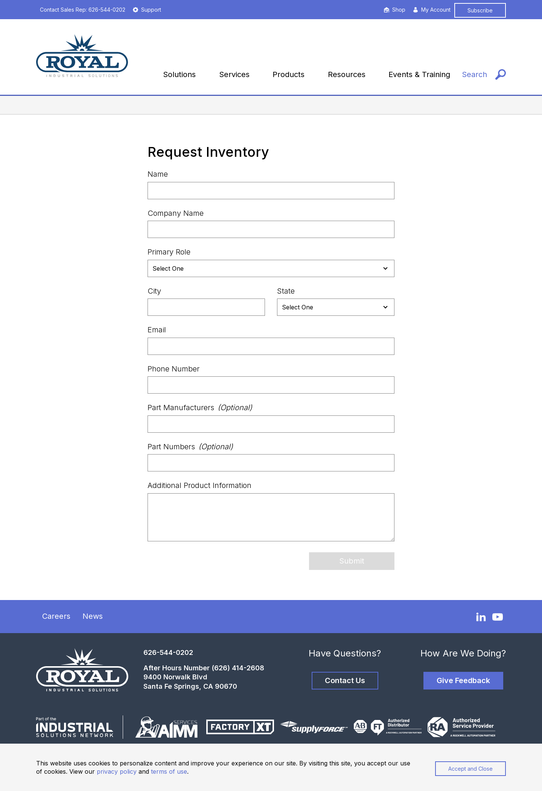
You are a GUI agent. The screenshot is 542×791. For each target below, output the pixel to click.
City (154, 290)
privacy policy (117, 771)
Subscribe (480, 10)
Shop (394, 9)
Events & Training (419, 74)
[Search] (484, 74)
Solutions (179, 74)
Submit (351, 560)
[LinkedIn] (481, 616)
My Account (432, 9)
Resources (346, 74)
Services (234, 74)
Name (158, 174)
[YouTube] (497, 617)
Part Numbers (190, 446)
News (92, 616)
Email (157, 329)
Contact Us (345, 680)
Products (288, 74)
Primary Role (169, 251)
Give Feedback (463, 680)
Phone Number (173, 368)
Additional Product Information (199, 485)
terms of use (169, 771)
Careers (56, 616)
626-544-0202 (168, 652)
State (286, 290)
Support (147, 9)
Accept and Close (470, 768)
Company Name (176, 213)
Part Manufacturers (200, 407)
